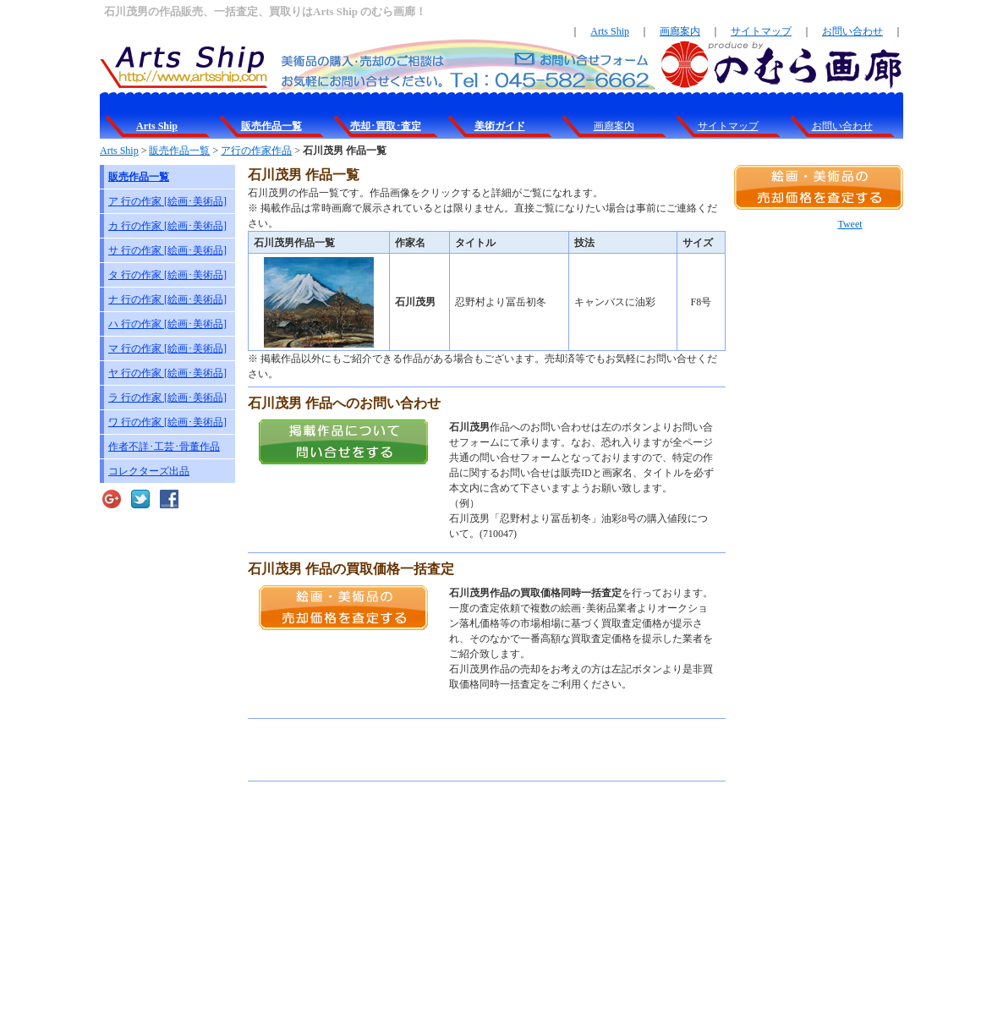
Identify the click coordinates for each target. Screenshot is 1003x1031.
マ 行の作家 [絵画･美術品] (167, 348)
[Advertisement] (446, 750)
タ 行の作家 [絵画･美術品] (167, 275)
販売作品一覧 (179, 150)
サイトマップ (761, 31)
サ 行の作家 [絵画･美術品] (167, 250)
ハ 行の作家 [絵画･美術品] (167, 324)
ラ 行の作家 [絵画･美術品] (167, 397)
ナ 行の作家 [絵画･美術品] (167, 299)
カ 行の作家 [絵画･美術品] (167, 226)
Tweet (849, 224)
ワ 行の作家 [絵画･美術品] (167, 422)
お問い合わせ (852, 31)
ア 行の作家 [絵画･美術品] (167, 201)
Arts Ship (609, 31)
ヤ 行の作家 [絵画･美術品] (167, 373)
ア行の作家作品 (256, 150)
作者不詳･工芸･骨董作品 (164, 446)
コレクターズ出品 (148, 471)
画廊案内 (680, 31)
